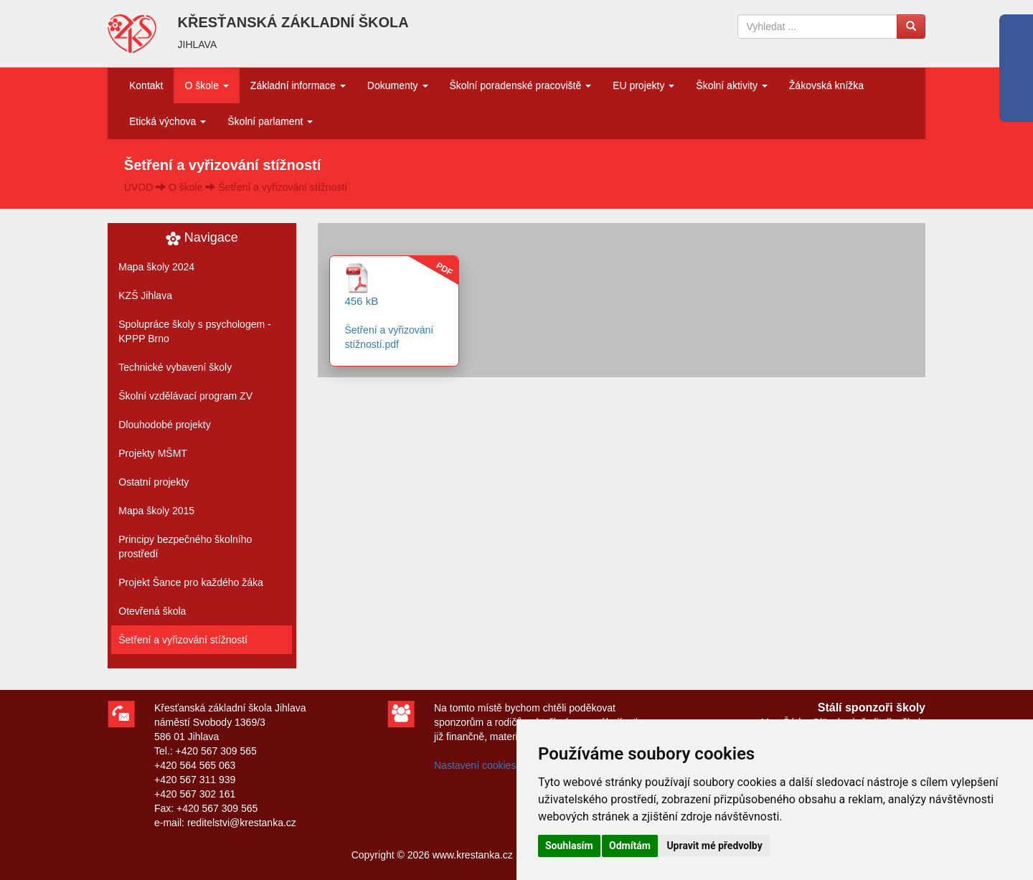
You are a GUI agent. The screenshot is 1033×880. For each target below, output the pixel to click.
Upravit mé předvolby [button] (714, 845)
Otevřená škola (152, 611)
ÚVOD (138, 187)
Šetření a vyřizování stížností (282, 187)
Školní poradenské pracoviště (521, 85)
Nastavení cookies (475, 765)
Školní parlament (270, 121)
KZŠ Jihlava (145, 295)
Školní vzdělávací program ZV (185, 396)
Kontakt (146, 85)
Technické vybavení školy (175, 367)
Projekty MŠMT (152, 453)
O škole (206, 85)
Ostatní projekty (153, 482)
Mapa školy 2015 (156, 510)
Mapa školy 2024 (156, 267)
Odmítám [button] (630, 845)
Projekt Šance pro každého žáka (190, 582)
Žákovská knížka (826, 85)
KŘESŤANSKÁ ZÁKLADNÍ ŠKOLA (293, 22)
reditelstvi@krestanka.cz (241, 822)
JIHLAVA (197, 44)
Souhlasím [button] (569, 845)
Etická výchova (167, 121)
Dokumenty (397, 85)
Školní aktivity (731, 85)
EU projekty (643, 85)
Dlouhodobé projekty (164, 424)
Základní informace (298, 85)
